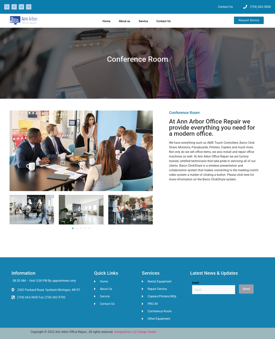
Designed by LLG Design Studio (135, 332)
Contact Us (163, 21)
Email (195, 282)
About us (124, 21)
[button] (13, 210)
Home (106, 21)
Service (143, 21)
